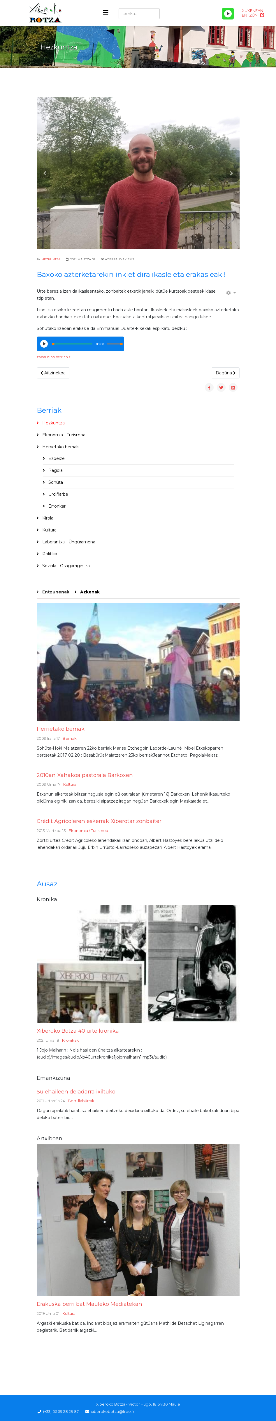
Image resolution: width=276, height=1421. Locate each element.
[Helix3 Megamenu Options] (105, 12)
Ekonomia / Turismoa (88, 830)
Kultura (49, 530)
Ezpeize (56, 458)
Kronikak (70, 1040)
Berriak (70, 738)
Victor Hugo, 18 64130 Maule (154, 1404)
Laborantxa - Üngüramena (68, 542)
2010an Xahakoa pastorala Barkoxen (85, 775)
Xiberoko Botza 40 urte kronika (78, 1030)
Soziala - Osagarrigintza (65, 565)
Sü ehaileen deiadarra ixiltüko (76, 1091)
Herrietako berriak (60, 446)
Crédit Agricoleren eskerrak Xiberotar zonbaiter (99, 821)
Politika (49, 553)
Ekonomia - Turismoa (63, 434)
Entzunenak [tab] (55, 592)
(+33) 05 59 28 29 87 (61, 1411)
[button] (45, 173)
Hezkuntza (51, 259)
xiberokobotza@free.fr (112, 1411)
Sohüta (55, 482)
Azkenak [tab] (89, 592)
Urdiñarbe (57, 494)
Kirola (47, 518)
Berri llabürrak (81, 1100)
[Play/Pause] (228, 13)
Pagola (55, 470)
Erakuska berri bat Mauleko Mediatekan (89, 1304)
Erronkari (56, 506)
